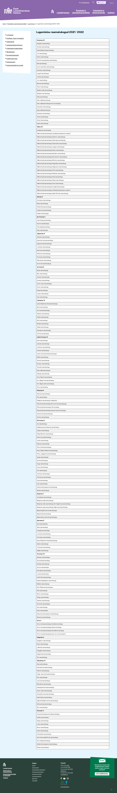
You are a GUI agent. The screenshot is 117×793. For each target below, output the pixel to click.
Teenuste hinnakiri (37, 774)
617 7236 (66, 765)
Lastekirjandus (63, 13)
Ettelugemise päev (11, 58)
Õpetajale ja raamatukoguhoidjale (81, 12)
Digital (112, 789)
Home (4, 24)
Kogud (33, 765)
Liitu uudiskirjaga (102, 774)
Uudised (111, 13)
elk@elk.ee (63, 771)
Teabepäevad (10, 41)
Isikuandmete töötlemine (38, 770)
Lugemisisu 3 (32, 24)
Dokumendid (35, 767)
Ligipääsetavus (85, 2)
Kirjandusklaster (65, 787)
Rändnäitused (10, 52)
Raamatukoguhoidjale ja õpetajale (9, 774)
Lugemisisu (9, 35)
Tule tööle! (34, 780)
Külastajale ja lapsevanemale (98, 12)
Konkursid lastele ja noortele (14, 65)
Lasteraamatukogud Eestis (14, 45)
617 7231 (68, 767)
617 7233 (70, 773)
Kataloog (102, 2)
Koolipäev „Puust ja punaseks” (15, 38)
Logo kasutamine (36, 776)
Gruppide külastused (12, 55)
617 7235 (70, 769)
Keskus (34, 763)
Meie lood (34, 778)
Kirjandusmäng (10, 62)
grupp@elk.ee (64, 774)
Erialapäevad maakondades (14, 48)
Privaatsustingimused (37, 772)
